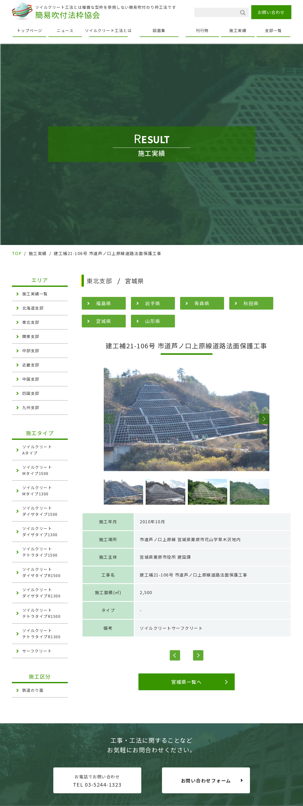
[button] (109, 419)
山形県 (152, 321)
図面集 (159, 30)
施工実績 (237, 30)
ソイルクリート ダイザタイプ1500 (40, 511)
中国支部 (30, 379)
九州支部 (30, 407)
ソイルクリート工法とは (108, 30)
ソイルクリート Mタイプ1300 (37, 490)
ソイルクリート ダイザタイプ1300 (40, 531)
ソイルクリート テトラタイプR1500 (41, 613)
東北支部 (30, 322)
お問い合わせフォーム (206, 780)
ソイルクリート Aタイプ (37, 450)
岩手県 (152, 303)
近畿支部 (30, 364)
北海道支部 (33, 308)
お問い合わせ (271, 12)
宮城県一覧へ (186, 681)
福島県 (103, 303)
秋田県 (251, 303)
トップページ (29, 30)
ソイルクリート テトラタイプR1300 (41, 633)
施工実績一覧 (35, 293)
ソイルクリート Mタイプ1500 (37, 470)
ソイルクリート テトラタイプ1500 (40, 552)
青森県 (202, 303)
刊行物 (202, 30)
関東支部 (30, 336)
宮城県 (103, 321)
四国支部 (30, 393)
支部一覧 (273, 30)
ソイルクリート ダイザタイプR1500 (41, 572)
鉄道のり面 (33, 690)
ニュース (65, 30)
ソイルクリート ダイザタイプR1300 (41, 592)
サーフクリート (37, 651)
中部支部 (30, 350)
